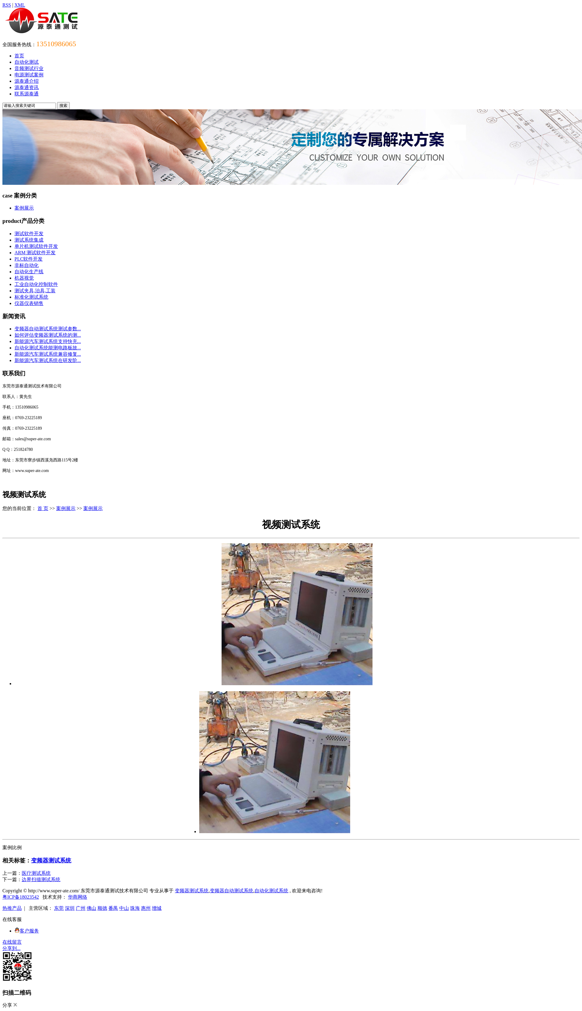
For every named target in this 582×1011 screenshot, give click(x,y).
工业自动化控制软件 (36, 284)
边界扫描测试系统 (41, 879)
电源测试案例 (28, 74)
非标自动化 (26, 265)
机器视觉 (24, 278)
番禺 (113, 908)
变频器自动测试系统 (231, 890)
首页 (19, 55)
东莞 (59, 908)
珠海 (135, 908)
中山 (124, 908)
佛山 (91, 908)
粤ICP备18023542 (20, 897)
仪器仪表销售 (28, 303)
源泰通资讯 (26, 87)
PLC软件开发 (28, 259)
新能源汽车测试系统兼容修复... (47, 354)
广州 (80, 908)
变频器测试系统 (51, 860)
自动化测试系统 (271, 890)
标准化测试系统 (31, 297)
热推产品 (12, 908)
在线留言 (12, 942)
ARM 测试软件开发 (35, 252)
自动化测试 (26, 62)
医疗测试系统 (36, 873)
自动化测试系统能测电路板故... (47, 347)
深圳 (70, 908)
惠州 (146, 908)
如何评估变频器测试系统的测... (47, 335)
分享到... (11, 948)
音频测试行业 (28, 68)
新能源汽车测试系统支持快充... (47, 341)
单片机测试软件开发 (36, 246)
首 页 (42, 508)
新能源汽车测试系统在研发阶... (47, 360)
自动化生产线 (28, 271)
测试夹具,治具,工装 (35, 290)
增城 (156, 908)
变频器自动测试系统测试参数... (47, 328)
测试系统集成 (28, 239)
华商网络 (77, 897)
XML (19, 5)
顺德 (102, 908)
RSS (6, 5)
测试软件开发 (28, 233)
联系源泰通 (26, 93)
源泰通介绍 (26, 81)
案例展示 (24, 207)
